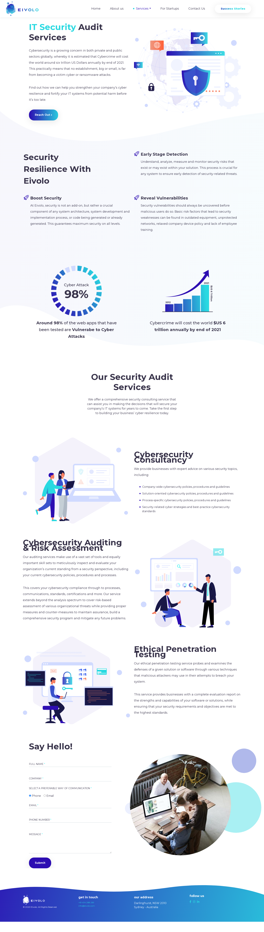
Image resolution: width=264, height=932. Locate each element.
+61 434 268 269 (86, 902)
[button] (43, 115)
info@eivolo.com (86, 906)
